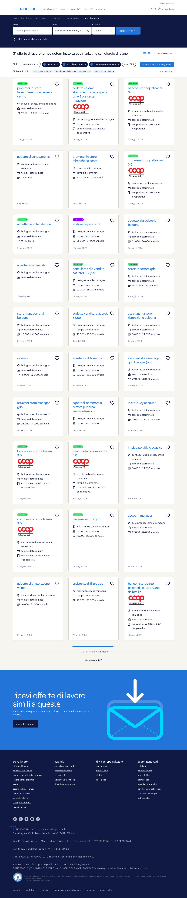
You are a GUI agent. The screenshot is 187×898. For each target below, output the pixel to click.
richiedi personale (63, 770)
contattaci (60, 775)
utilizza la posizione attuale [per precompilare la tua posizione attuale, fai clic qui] (32, 39)
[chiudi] (87, 30)
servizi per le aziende (65, 766)
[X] (21, 819)
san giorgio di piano (74, 18)
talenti (64, 9)
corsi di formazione (22, 770)
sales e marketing (41, 18)
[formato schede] (149, 53)
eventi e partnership (147, 784)
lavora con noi (145, 770)
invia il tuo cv (19, 807)
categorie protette (22, 802)
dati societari (144, 798)
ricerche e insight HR (65, 784)
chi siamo (101, 9)
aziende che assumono (24, 789)
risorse (88, 9)
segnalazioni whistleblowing (67, 890)
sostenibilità (144, 775)
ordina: (157, 53)
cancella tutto (167, 71)
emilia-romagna (57, 18)
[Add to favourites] (57, 84)
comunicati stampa (147, 793)
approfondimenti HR (65, 779)
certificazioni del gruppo (150, 789)
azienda (76, 9)
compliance (143, 779)
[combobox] (32, 31)
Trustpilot (12, 826)
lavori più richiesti (21, 793)
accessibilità (106, 890)
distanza (96, 24)
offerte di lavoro (26, 18)
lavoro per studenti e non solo (27, 775)
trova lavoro (50, 9)
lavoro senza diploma (23, 779)
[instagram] (38, 819)
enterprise (101, 779)
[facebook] (26, 819)
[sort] (166, 52)
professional (102, 770)
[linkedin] (15, 819)
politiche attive (20, 798)
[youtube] (32, 819)
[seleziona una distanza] (103, 31)
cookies (44, 890)
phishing (90, 890)
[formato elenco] (144, 53)
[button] (51, 71)
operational (101, 766)
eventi (16, 784)
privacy (16, 890)
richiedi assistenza (167, 3)
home (15, 18)
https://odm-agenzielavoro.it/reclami (37, 880)
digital (99, 775)
